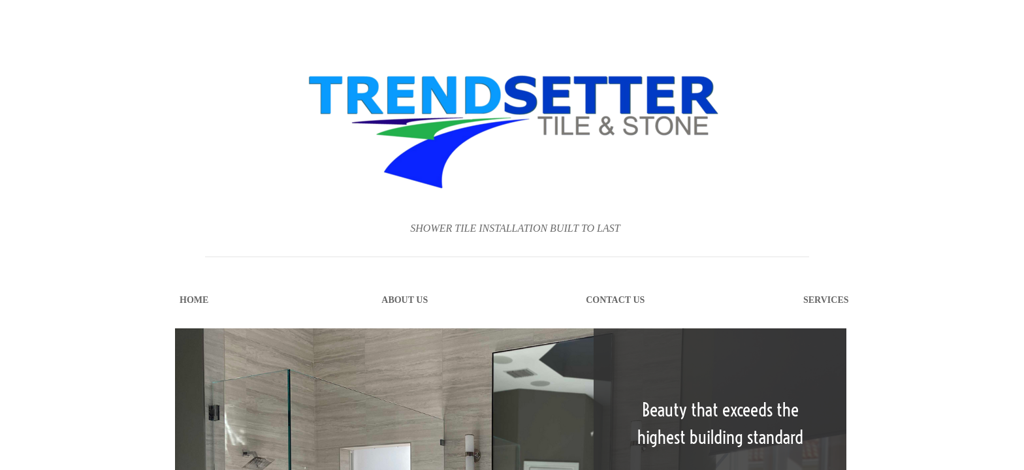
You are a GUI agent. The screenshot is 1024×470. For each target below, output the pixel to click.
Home (194, 300)
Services (826, 300)
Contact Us (615, 300)
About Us (404, 300)
